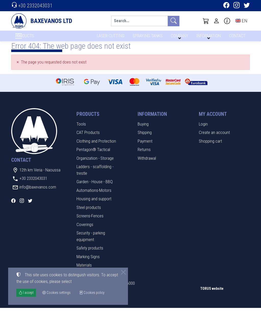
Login (203, 129)
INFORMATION (207, 37)
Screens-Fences (89, 221)
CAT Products (88, 137)
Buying (143, 129)
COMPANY (178, 37)
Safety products (89, 253)
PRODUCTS (36, 38)
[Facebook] (226, 5)
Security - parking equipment (90, 241)
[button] (206, 21)
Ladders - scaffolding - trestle (94, 175)
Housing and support (93, 204)
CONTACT (237, 37)
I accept (26, 293)
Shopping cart (210, 146)
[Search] (139, 21)
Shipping (145, 137)
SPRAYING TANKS (147, 37)
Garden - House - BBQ (94, 187)
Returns (144, 154)
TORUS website (212, 294)
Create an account (214, 137)
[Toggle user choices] (216, 21)
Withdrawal (147, 163)
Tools (81, 129)
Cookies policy (92, 293)
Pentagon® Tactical (93, 154)
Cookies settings (28, 305)
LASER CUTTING (109, 37)
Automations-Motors (93, 195)
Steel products (88, 212)
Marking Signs (88, 261)
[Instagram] (236, 5)
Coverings (84, 229)
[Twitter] (247, 5)
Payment (145, 146)
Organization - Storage (95, 163)
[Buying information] (227, 21)
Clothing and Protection (96, 146)
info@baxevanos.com (37, 192)
